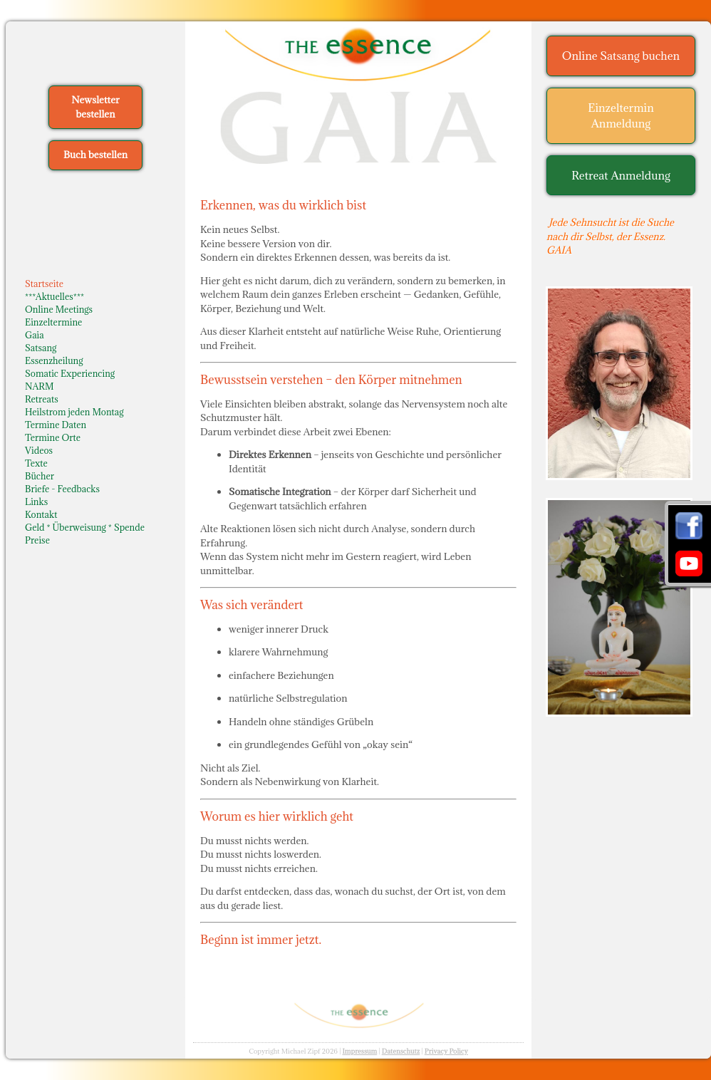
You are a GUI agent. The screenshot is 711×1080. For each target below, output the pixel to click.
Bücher (39, 476)
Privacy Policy (446, 1051)
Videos (39, 450)
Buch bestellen (95, 154)
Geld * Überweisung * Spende (85, 527)
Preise (37, 540)
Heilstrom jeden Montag (74, 411)
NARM (39, 386)
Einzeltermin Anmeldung (621, 115)
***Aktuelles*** (54, 296)
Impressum (359, 1051)
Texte (36, 463)
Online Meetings (59, 309)
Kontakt (41, 514)
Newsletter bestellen (95, 106)
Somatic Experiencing (70, 373)
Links (36, 501)
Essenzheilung (54, 360)
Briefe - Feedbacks (62, 488)
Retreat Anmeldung (620, 175)
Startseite (44, 283)
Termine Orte (53, 437)
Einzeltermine (53, 322)
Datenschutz (401, 1051)
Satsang (40, 347)
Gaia (34, 335)
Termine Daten (55, 424)
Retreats (41, 399)
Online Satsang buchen (621, 55)
